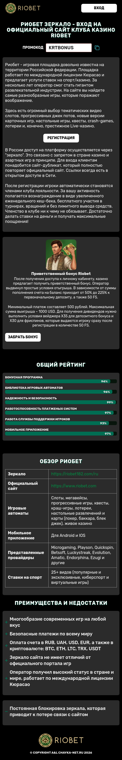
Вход (99, 8)
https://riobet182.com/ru (74, 474)
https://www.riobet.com (73, 486)
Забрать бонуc (23, 337)
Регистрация (61, 138)
